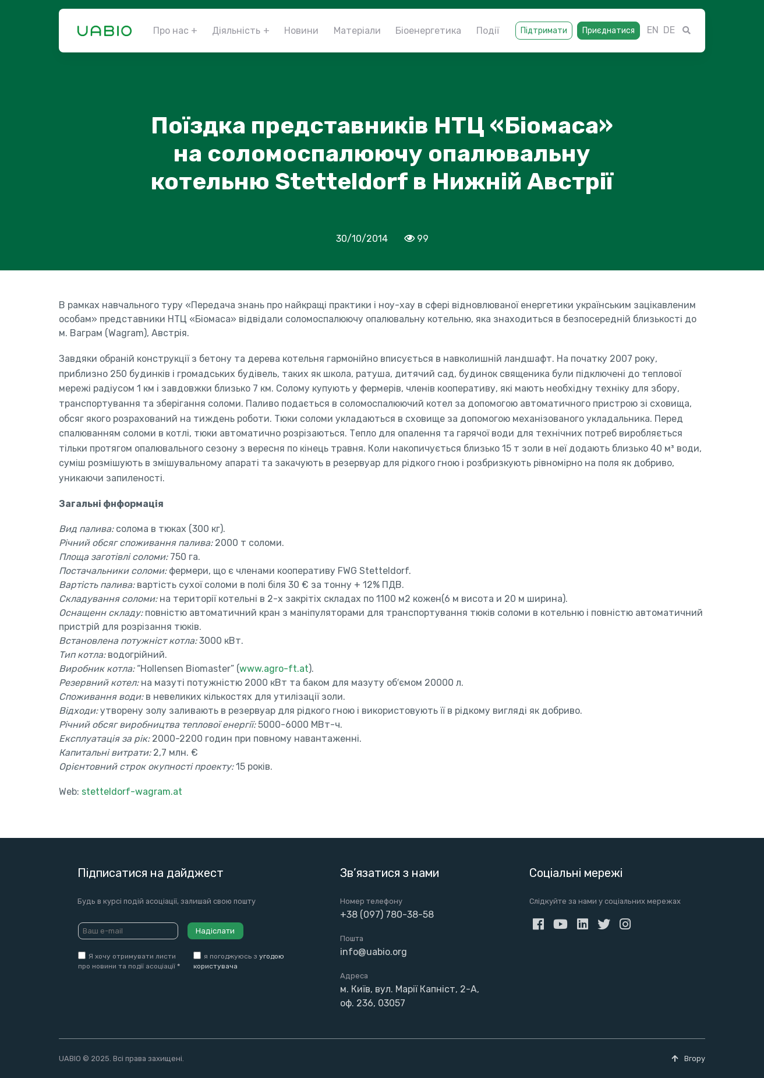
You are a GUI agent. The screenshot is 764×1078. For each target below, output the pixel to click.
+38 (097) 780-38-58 (387, 914)
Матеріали (357, 30)
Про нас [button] (171, 30)
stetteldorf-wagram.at (132, 791)
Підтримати (544, 31)
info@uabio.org (373, 951)
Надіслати (215, 930)
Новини (301, 30)
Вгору (688, 1058)
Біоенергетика (428, 30)
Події (487, 30)
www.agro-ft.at (274, 668)
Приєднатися (608, 31)
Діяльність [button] (236, 30)
